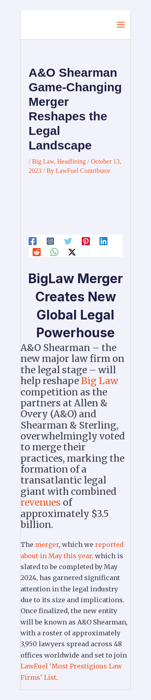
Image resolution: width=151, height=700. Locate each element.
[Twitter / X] (72, 252)
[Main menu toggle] (120, 24)
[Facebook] (33, 241)
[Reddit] (37, 252)
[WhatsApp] (54, 252)
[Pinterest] (86, 241)
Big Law (43, 161)
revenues (41, 502)
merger (47, 544)
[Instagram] (50, 241)
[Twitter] (68, 241)
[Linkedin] (103, 241)
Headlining (71, 161)
